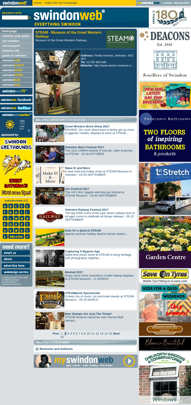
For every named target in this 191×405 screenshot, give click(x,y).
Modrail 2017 (74, 272)
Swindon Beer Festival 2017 (84, 147)
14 (106, 333)
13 (101, 333)
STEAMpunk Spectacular (82, 293)
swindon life (10, 50)
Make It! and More (77, 168)
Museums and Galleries (54, 348)
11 (93, 333)
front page (9, 31)
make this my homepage (60, 2)
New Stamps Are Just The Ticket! (88, 313)
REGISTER (181, 3)
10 (88, 333)
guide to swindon (14, 55)
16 (62, 337)
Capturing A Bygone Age (82, 251)
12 (97, 333)
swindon (11, 60)
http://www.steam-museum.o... (113, 65)
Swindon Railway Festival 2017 (87, 209)
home (37, 2)
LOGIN (167, 3)
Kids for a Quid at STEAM (83, 230)
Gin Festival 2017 (77, 189)
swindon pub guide (15, 36)
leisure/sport (11, 45)
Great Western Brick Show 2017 (87, 126)
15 (110, 333)
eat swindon (10, 41)
